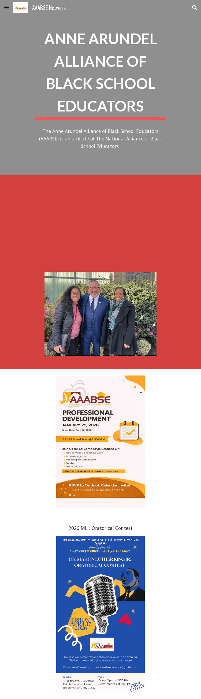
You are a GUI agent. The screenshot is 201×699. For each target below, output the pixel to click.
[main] (100, 72)
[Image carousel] (100, 317)
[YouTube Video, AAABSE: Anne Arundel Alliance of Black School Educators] (100, 220)
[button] (6, 7)
